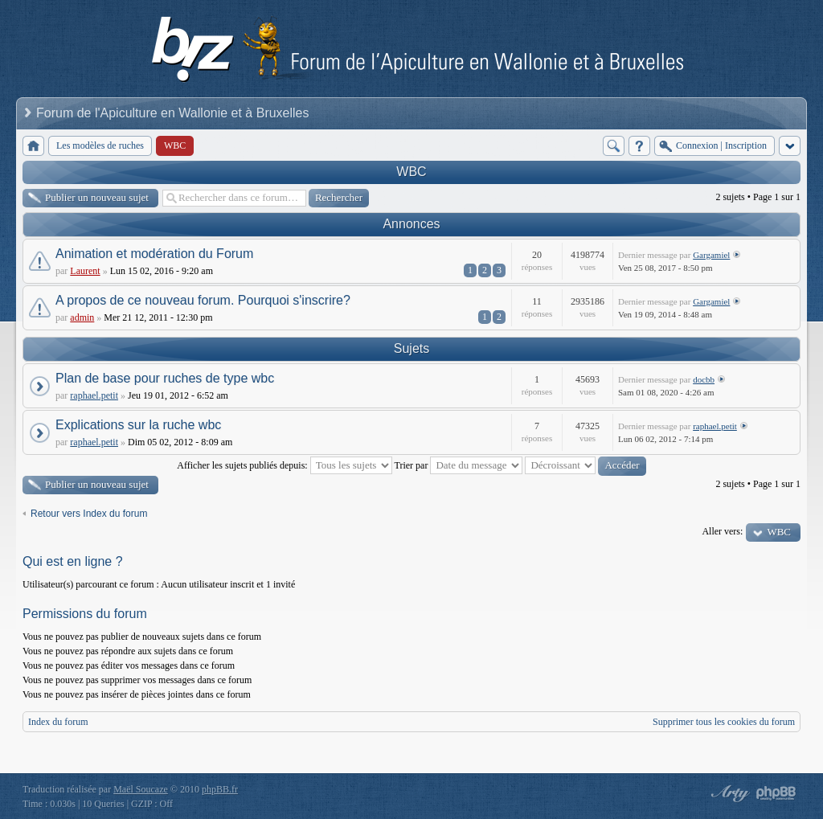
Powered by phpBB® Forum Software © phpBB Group (776, 793)
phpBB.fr (220, 789)
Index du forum (58, 721)
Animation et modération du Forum (154, 253)
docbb (703, 379)
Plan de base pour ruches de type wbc (164, 378)
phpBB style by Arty (728, 793)
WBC (411, 171)
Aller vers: (722, 531)
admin (82, 317)
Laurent (85, 270)
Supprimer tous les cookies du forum (724, 721)
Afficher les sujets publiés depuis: (284, 465)
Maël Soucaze (140, 789)
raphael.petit (94, 395)
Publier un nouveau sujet (97, 197)
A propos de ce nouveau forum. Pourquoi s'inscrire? (202, 300)
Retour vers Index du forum (89, 513)
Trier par (459, 465)
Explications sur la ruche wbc (138, 425)
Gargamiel (711, 255)
